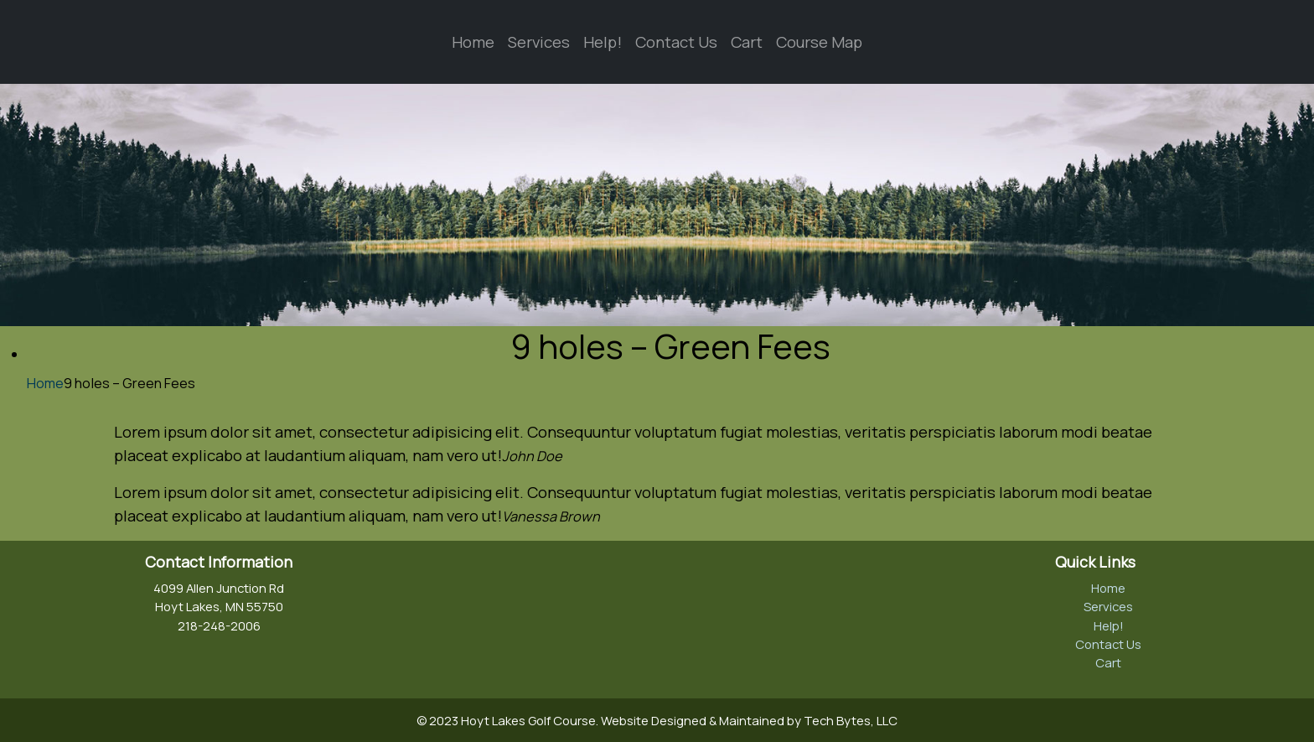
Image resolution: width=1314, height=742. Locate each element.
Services (539, 42)
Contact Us (676, 42)
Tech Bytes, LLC (851, 720)
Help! (602, 42)
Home (473, 42)
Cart (747, 42)
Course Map (819, 42)
